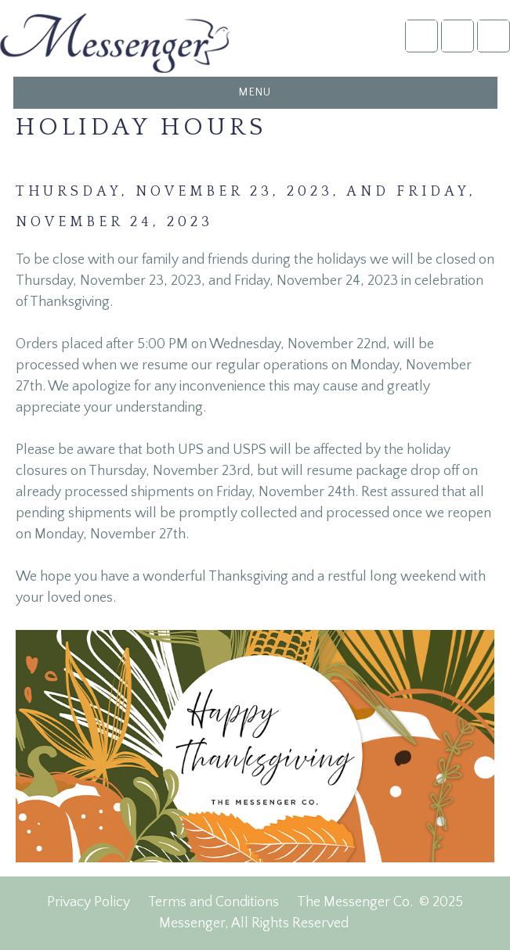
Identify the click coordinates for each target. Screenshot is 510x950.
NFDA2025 (457, 35)
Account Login (421, 35)
